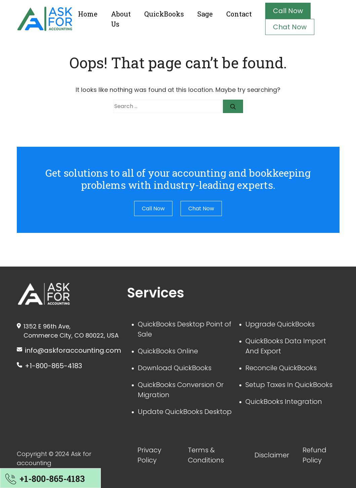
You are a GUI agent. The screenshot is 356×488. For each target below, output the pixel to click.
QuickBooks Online (168, 351)
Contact (239, 13)
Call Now (288, 10)
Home (87, 13)
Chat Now (290, 27)
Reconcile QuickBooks (281, 368)
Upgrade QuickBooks (280, 324)
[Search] (233, 106)
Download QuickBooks (174, 368)
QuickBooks (164, 13)
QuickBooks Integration (283, 401)
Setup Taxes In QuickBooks (288, 384)
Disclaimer (271, 455)
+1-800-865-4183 (53, 366)
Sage (205, 13)
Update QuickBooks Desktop (185, 411)
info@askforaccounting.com (73, 350)
